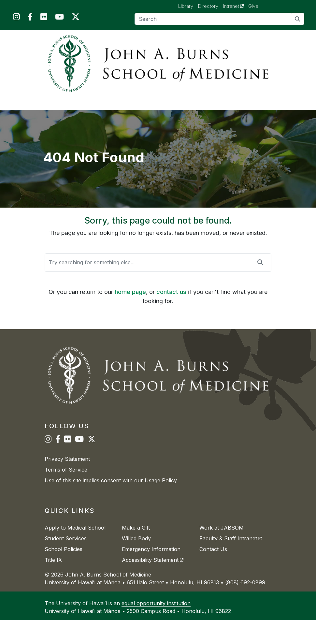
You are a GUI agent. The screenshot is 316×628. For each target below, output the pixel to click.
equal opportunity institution (156, 611)
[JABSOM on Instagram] (16, 18)
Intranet (236, 6)
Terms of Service (66, 477)
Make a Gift (136, 535)
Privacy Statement (67, 466)
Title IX (53, 567)
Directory (208, 6)
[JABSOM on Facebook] (30, 18)
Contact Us (213, 557)
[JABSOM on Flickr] (43, 18)
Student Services (66, 546)
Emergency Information (151, 557)
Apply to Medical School (75, 535)
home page (130, 299)
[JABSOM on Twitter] (75, 18)
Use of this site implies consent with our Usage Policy (111, 488)
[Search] (220, 19)
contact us (171, 299)
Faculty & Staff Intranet (230, 546)
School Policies (63, 557)
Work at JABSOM (221, 535)
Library (185, 6)
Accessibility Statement (152, 567)
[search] (297, 19)
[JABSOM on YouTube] (59, 18)
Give (253, 6)
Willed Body (136, 546)
